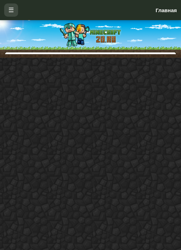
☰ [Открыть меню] (11, 10)
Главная (166, 10)
